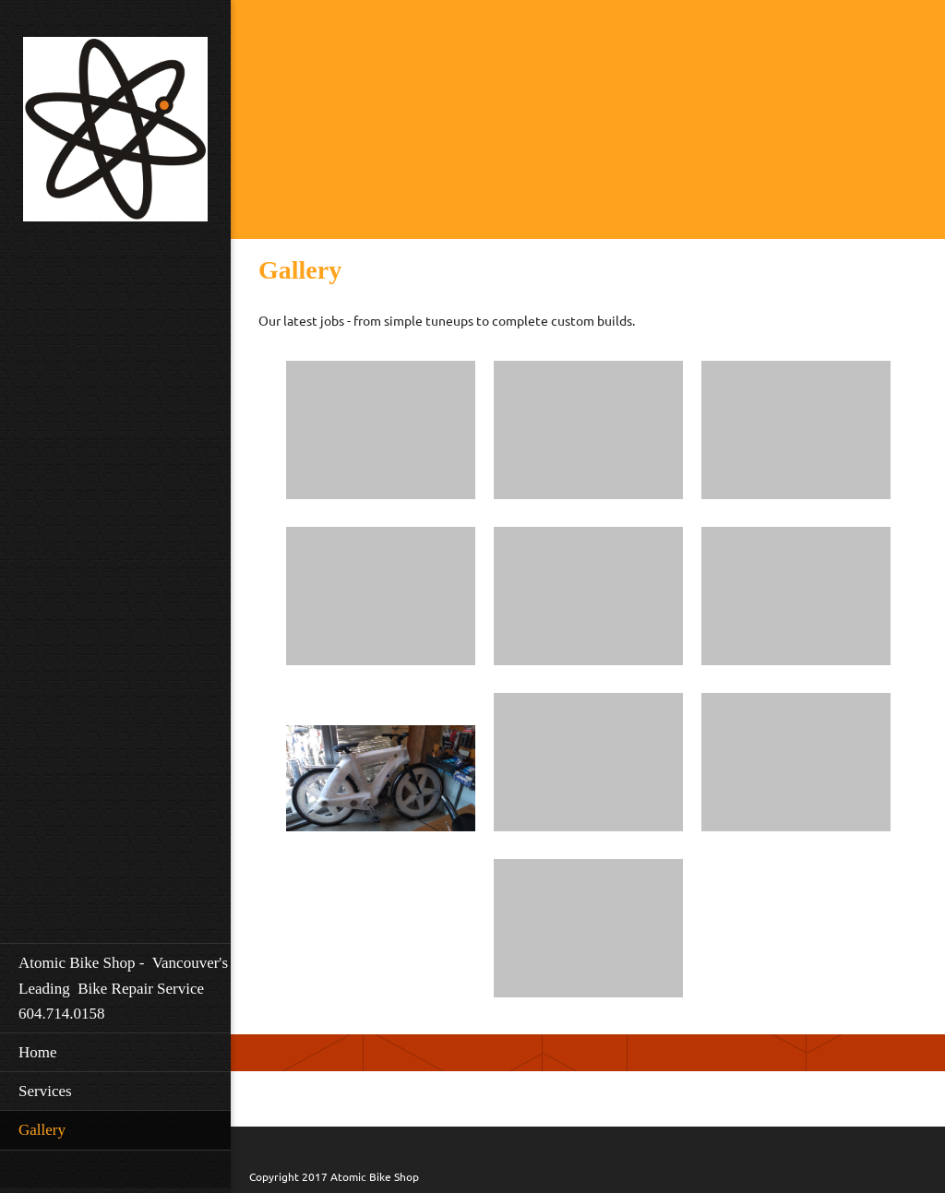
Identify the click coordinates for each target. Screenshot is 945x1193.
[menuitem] (115, 987)
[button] (380, 435)
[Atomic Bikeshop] (115, 135)
